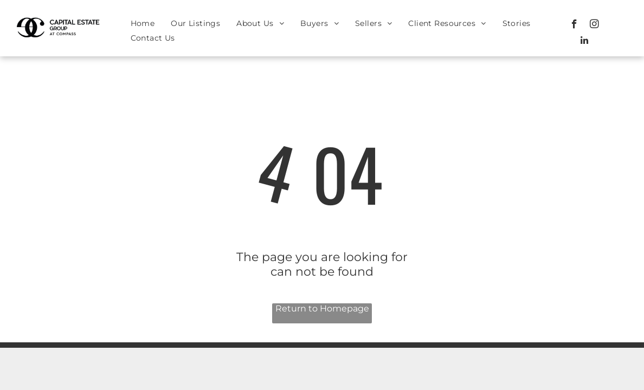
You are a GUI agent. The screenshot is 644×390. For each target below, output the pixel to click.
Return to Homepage (322, 308)
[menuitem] (143, 23)
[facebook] (574, 25)
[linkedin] (584, 42)
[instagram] (594, 25)
